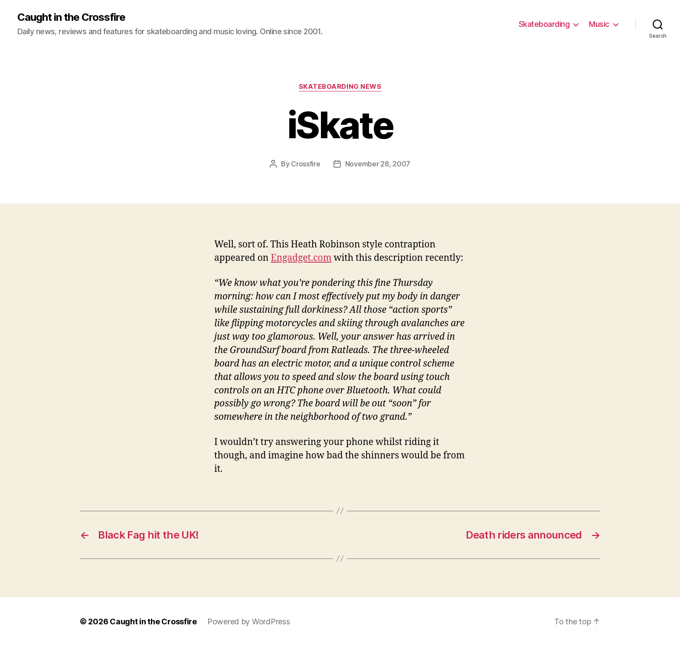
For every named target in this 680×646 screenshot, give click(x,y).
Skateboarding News (340, 87)
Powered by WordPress (248, 621)
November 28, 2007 (377, 163)
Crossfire (305, 163)
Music (599, 24)
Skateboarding (544, 24)
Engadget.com (301, 258)
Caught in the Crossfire (71, 17)
